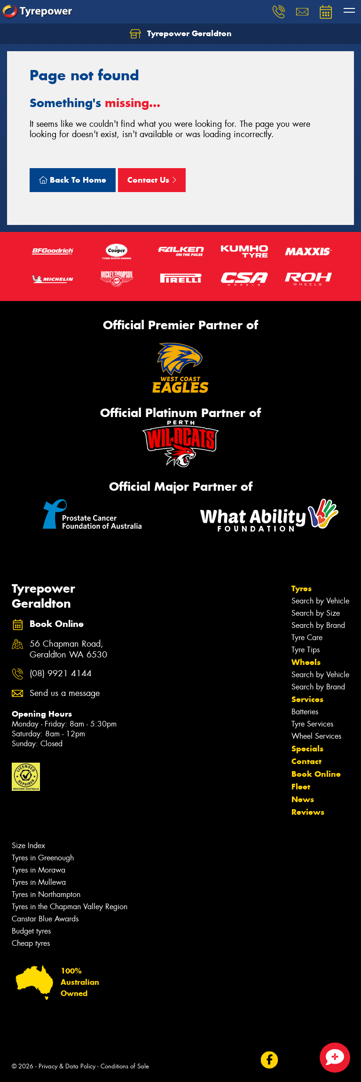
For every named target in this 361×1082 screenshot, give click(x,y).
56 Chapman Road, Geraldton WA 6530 (68, 649)
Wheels (306, 662)
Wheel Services (316, 736)
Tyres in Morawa (38, 870)
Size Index (28, 845)
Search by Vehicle (320, 601)
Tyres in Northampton (46, 894)
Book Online (316, 774)
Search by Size (315, 613)
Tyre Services (312, 724)
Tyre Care (306, 637)
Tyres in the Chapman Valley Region (69, 907)
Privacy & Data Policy (67, 1066)
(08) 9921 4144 (61, 673)
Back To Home (72, 180)
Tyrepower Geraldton (181, 33)
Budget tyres (31, 931)
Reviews (307, 812)
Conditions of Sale (125, 1066)
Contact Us (151, 180)
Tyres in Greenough (43, 858)
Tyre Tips (305, 650)
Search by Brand (318, 625)
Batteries (304, 712)
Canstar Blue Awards (45, 919)
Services (307, 699)
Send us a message (65, 693)
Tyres (301, 588)
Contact (306, 761)
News (302, 799)
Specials (307, 748)
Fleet (300, 786)
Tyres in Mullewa (39, 882)
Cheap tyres (31, 943)
